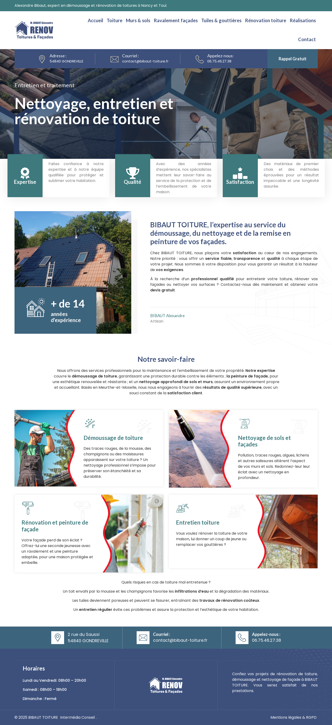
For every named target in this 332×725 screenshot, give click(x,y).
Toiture (114, 20)
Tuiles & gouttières (221, 20)
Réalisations (303, 20)
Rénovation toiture (265, 20)
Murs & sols (138, 20)
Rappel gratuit (292, 58)
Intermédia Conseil (77, 717)
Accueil (95, 20)
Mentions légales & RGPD (293, 717)
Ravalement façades (176, 20)
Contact (307, 39)
